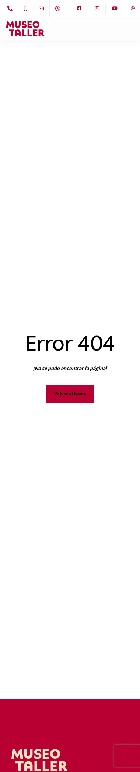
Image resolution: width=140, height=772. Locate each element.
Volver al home (70, 394)
